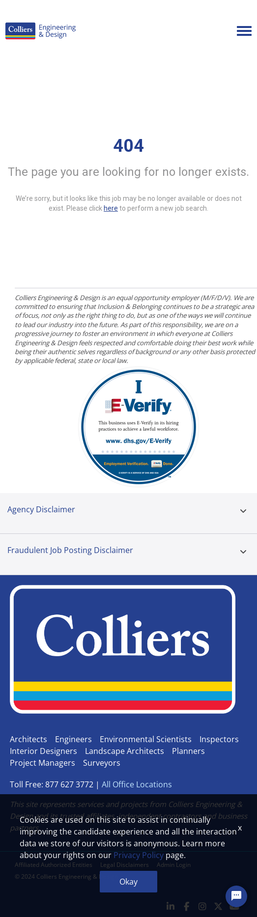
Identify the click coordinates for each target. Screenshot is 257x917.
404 (128, 146)
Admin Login (174, 865)
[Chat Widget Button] (236, 896)
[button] (243, 511)
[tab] (243, 513)
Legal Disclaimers (124, 865)
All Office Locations (137, 784)
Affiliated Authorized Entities (53, 865)
